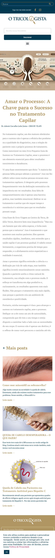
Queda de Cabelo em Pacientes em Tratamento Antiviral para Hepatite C (24, 489)
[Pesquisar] (50, 4)
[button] (27, 43)
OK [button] (7, 552)
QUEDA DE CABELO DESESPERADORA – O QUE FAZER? (27, 436)
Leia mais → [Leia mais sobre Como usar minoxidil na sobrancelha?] (9, 399)
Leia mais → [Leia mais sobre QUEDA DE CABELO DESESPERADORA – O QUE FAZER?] (9, 452)
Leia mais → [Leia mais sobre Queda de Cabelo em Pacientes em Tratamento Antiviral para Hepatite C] (9, 505)
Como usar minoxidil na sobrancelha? (24, 385)
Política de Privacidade (19, 547)
